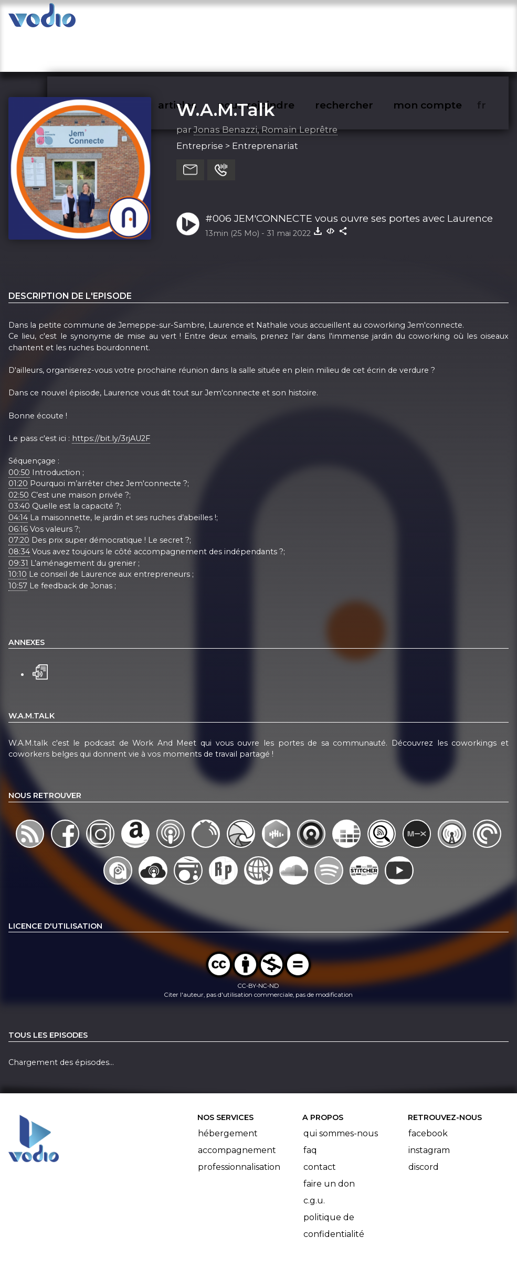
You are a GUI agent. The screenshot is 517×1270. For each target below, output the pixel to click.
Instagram (429, 1109)
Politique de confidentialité (333, 1184)
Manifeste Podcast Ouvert (288, 1232)
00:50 (19, 431)
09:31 (18, 522)
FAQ (310, 1109)
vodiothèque (129, 19)
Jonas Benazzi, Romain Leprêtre (265, 88)
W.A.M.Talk (225, 68)
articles (201, 19)
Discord (423, 1126)
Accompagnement (237, 1109)
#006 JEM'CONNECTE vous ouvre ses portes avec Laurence (349, 177)
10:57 (17, 545)
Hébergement (228, 1092)
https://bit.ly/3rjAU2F (111, 397)
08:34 (19, 510)
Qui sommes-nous (340, 1092)
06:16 (18, 488)
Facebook (428, 1092)
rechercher (363, 19)
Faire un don (329, 1143)
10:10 (17, 533)
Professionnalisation (239, 1126)
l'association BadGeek (169, 1247)
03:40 (19, 465)
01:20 (18, 442)
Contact (319, 1126)
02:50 (18, 454)
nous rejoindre (277, 19)
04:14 (18, 476)
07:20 (18, 499)
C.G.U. (314, 1160)
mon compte (444, 19)
